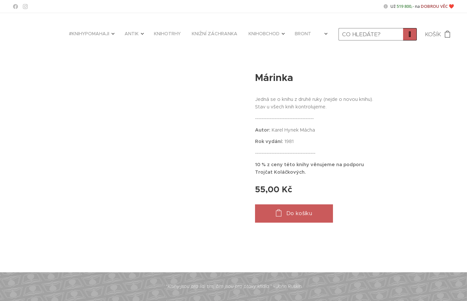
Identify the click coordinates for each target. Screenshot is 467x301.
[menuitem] (167, 34)
